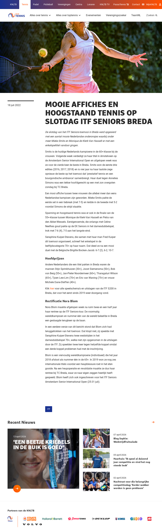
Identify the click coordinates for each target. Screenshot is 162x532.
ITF (48, 409)
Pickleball (48, 4)
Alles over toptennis (67, 15)
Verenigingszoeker (116, 15)
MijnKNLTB (151, 4)
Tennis (25, 4)
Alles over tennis (39, 15)
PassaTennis (121, 4)
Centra (79, 4)
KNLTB (13, 4)
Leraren (91, 4)
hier (52, 288)
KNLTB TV (105, 4)
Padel (36, 4)
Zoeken (150, 15)
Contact (136, 4)
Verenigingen (64, 4)
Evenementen (93, 15)
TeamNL (136, 15)
